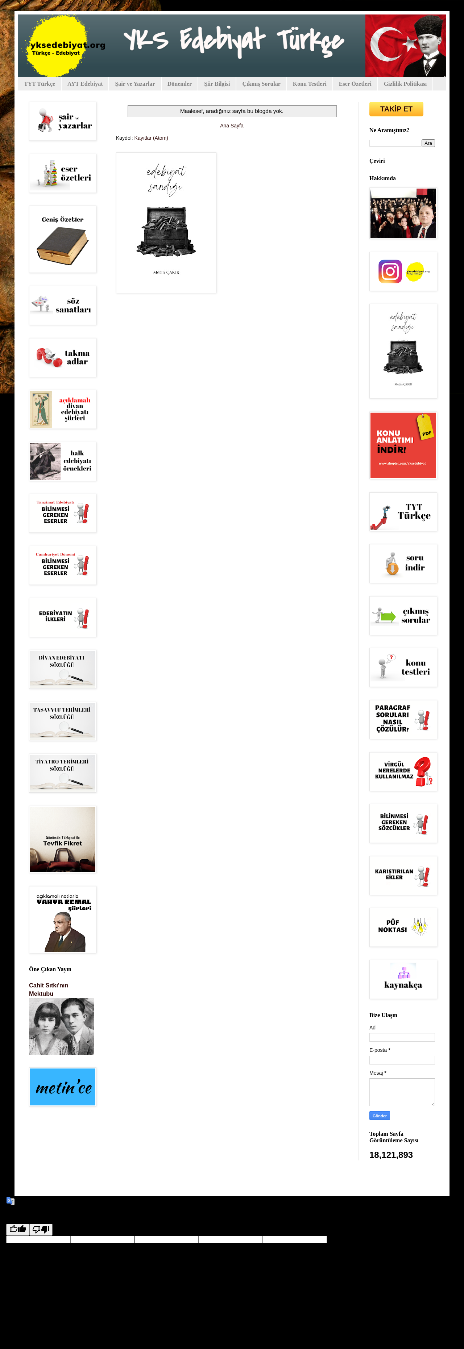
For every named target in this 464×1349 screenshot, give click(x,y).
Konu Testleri (310, 84)
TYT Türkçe (39, 84)
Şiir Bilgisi (217, 84)
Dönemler (179, 84)
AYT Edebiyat (85, 84)
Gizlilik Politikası (405, 84)
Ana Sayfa (232, 125)
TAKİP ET (396, 109)
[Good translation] (17, 1230)
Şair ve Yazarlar (135, 84)
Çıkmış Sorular (261, 84)
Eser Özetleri (355, 84)
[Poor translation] (41, 1230)
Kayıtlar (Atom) (151, 138)
